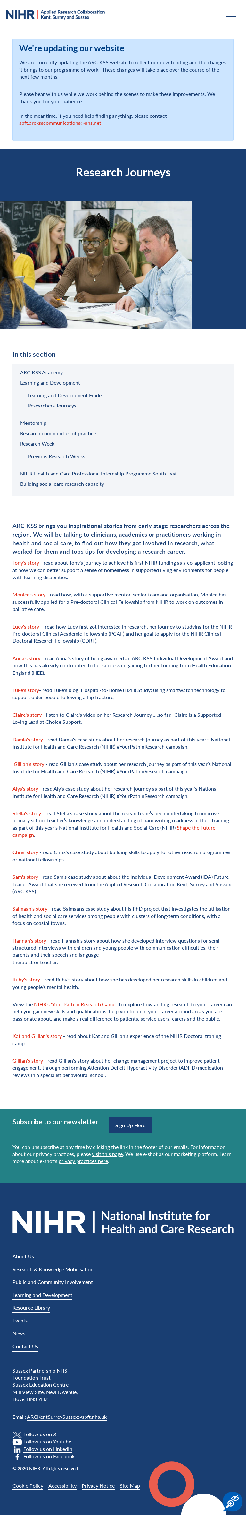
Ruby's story (26, 979)
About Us (23, 1256)
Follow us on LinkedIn (47, 1448)
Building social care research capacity (62, 483)
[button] (231, 14)
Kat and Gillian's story (37, 1036)
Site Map (130, 1485)
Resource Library (31, 1307)
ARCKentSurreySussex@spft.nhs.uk (67, 1416)
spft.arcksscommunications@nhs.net (60, 122)
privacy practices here (83, 1161)
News (18, 1333)
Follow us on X (39, 1434)
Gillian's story (29, 763)
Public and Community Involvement (52, 1282)
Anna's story (26, 658)
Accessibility (62, 1485)
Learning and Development (42, 1294)
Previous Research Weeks (56, 456)
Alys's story (25, 788)
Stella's (20, 813)
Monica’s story (28, 594)
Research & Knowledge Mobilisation (53, 1269)
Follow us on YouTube (47, 1441)
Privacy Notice (98, 1485)
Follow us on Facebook (49, 1456)
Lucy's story (25, 626)
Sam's (18, 876)
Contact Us (25, 1346)
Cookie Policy (27, 1485)
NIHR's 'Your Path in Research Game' (76, 1004)
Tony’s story (25, 562)
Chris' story (25, 852)
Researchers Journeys (52, 405)
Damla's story (27, 739)
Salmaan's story (29, 908)
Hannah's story (29, 940)
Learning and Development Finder (65, 395)
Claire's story (27, 714)
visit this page (107, 1154)
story (34, 813)
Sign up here (130, 1125)
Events (20, 1320)
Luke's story (25, 690)
